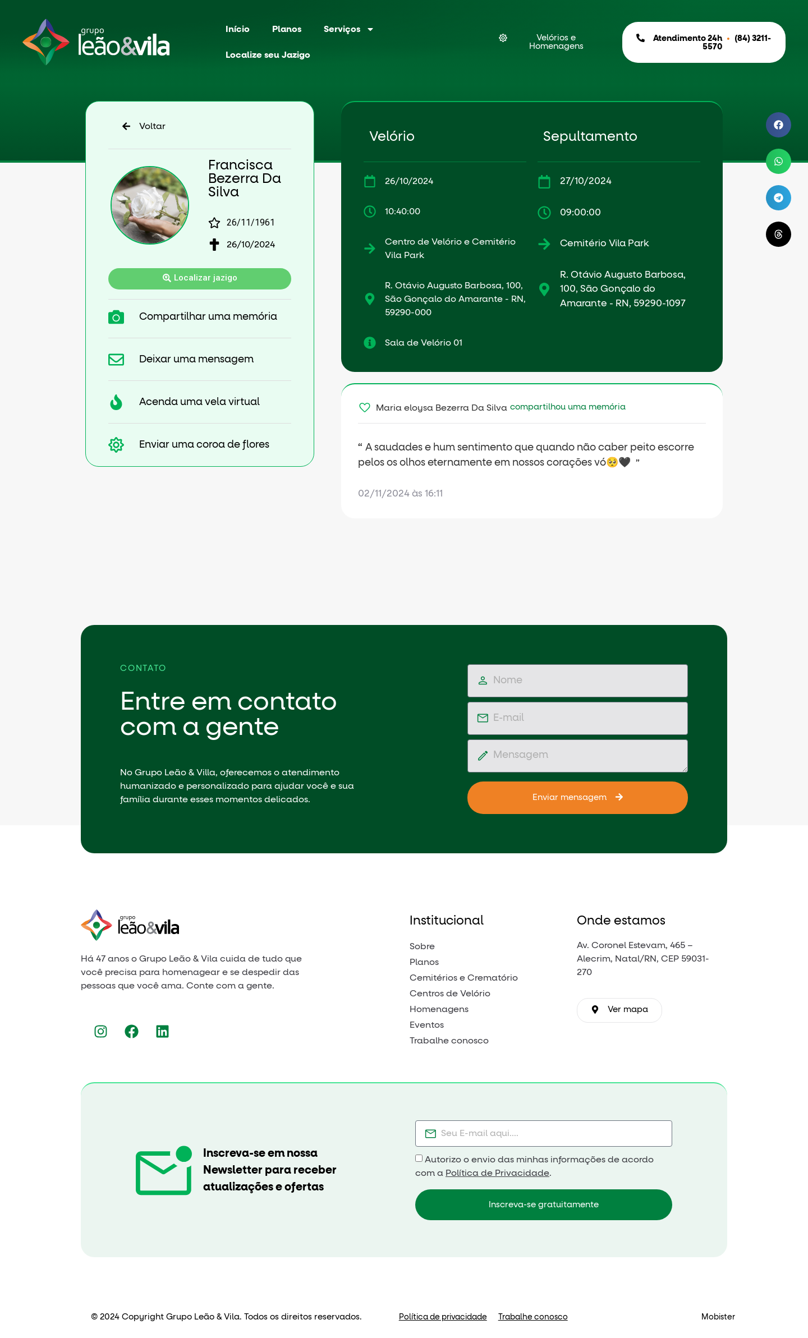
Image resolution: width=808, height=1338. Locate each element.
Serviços (349, 29)
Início (238, 29)
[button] (778, 124)
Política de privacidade (443, 1317)
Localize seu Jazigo (268, 54)
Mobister (718, 1317)
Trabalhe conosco (533, 1317)
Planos (286, 29)
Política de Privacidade (497, 1173)
